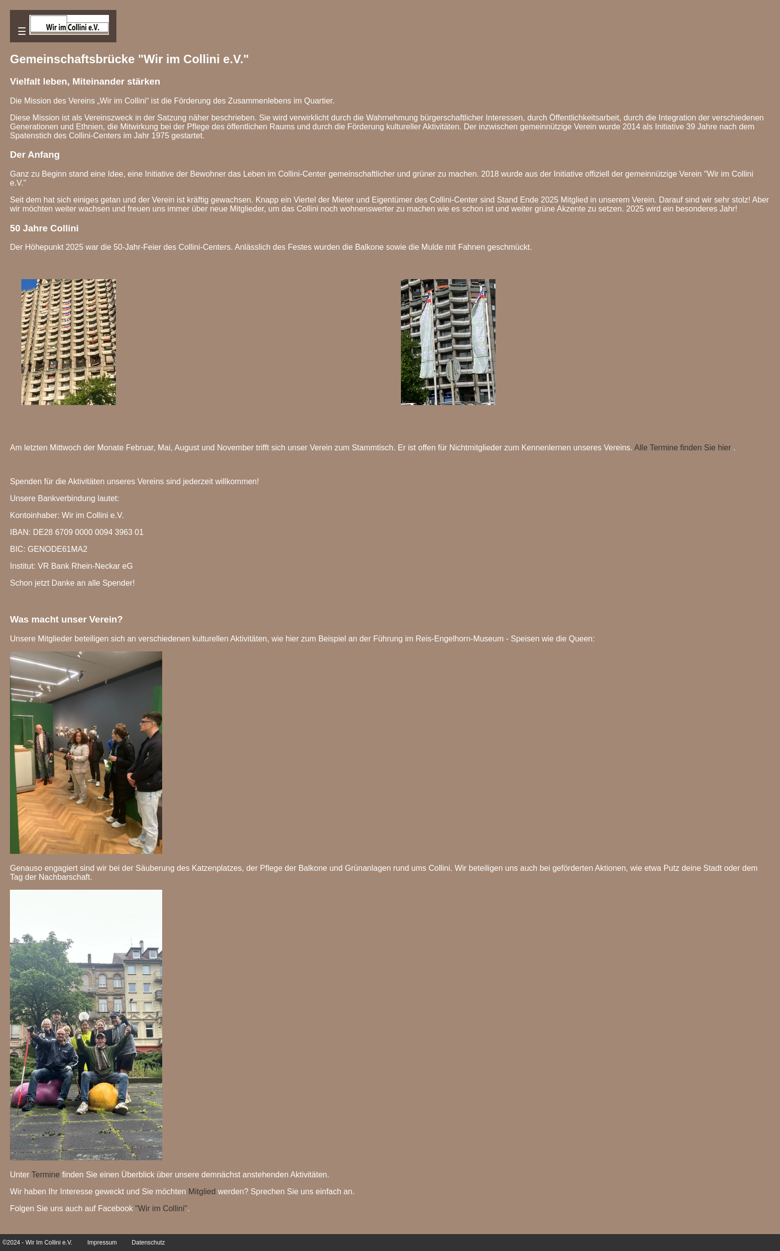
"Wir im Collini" (161, 1208)
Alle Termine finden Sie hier (682, 447)
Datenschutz (148, 1242)
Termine (45, 1174)
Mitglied (201, 1191)
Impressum (101, 1242)
